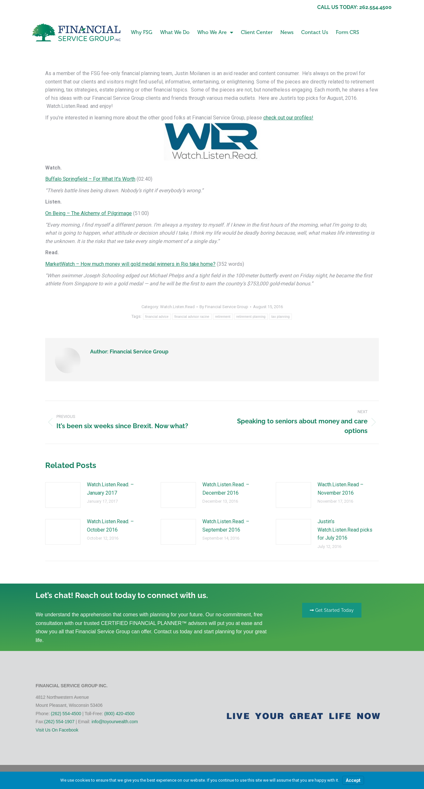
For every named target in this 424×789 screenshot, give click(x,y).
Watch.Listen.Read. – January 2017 (110, 488)
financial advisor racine (191, 316)
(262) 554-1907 (59, 721)
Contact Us (314, 32)
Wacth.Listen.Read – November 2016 (340, 488)
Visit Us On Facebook (57, 730)
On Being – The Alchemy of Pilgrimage (88, 213)
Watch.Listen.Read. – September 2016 (225, 525)
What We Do (175, 32)
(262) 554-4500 (66, 713)
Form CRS (347, 32)
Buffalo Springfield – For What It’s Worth (90, 179)
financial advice (157, 316)
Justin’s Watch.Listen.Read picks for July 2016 (345, 529)
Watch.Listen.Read (177, 306)
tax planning (280, 316)
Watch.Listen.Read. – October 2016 (110, 525)
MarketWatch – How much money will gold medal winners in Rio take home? (130, 264)
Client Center (257, 32)
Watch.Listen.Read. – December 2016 (225, 488)
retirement (223, 316)
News (286, 32)
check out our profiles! (288, 118)
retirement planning (251, 316)
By (223, 306)
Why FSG (141, 32)
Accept (353, 780)
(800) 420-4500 (119, 713)
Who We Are (215, 32)
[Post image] (63, 495)
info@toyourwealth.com (114, 721)
